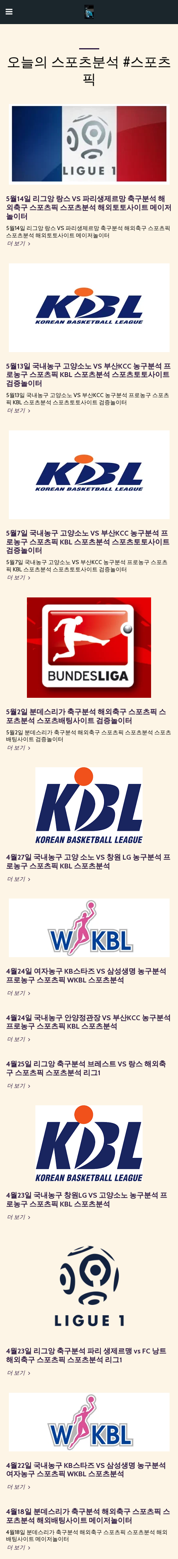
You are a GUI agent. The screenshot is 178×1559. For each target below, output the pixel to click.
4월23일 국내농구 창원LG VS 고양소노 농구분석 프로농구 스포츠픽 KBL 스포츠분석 (86, 1199)
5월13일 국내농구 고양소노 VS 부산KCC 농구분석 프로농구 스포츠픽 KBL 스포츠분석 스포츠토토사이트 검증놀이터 (88, 375)
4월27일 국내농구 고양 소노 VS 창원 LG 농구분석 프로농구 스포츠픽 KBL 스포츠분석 (88, 861)
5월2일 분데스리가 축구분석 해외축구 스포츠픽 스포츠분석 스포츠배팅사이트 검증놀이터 (86, 716)
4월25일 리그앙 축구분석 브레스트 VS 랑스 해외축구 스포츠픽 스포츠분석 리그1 (86, 1068)
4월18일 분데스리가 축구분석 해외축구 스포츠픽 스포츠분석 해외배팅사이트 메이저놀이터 (88, 1515)
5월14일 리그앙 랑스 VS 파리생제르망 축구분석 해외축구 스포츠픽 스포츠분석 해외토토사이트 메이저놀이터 (89, 207)
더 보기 (19, 243)
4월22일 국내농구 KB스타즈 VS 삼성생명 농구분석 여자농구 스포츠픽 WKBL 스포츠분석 (86, 1469)
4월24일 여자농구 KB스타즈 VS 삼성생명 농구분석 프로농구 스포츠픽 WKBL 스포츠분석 (86, 975)
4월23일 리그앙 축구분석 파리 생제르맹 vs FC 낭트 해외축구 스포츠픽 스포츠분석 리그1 (86, 1355)
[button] (9, 11)
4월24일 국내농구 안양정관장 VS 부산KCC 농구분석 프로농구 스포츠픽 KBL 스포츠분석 (88, 1022)
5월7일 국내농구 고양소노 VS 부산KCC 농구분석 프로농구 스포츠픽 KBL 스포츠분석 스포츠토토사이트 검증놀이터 (88, 542)
